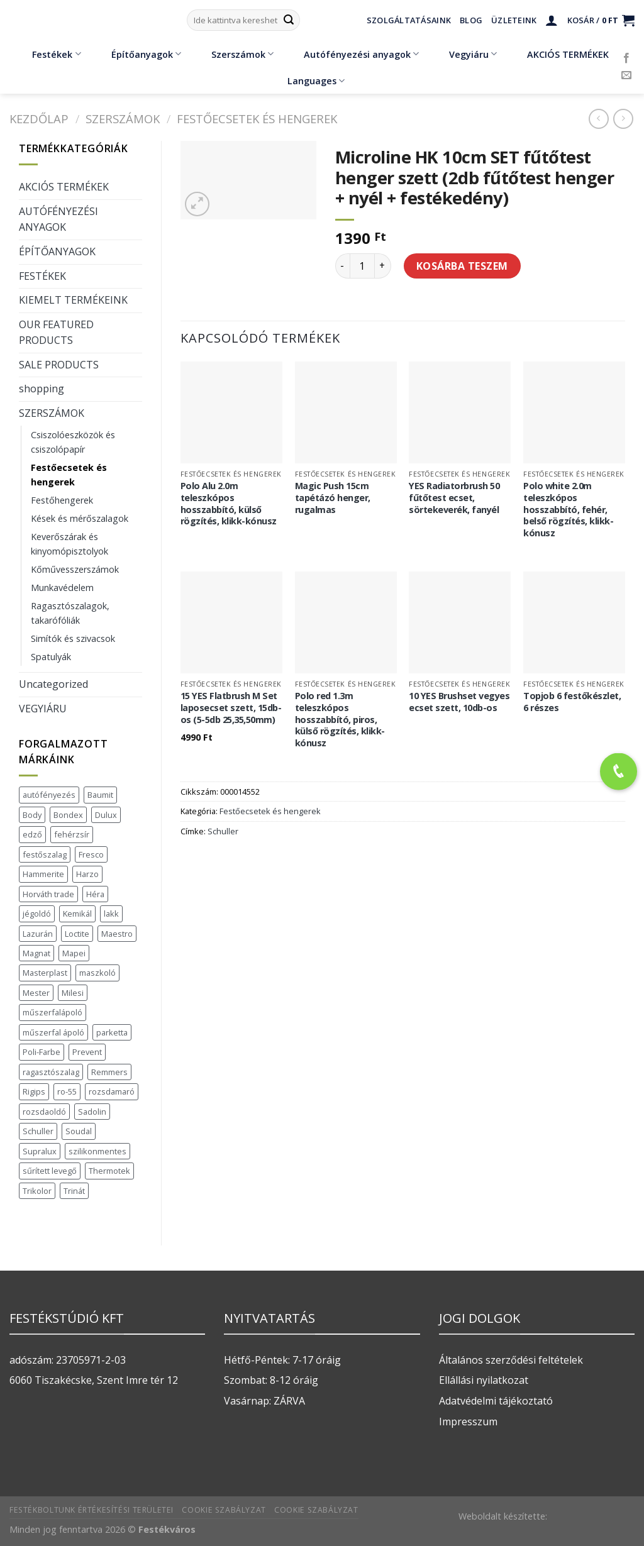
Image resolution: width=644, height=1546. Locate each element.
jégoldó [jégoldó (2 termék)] (37, 913)
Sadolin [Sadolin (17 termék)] (92, 1111)
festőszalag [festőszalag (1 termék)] (45, 854)
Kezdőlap (39, 118)
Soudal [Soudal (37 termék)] (78, 1131)
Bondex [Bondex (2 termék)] (68, 814)
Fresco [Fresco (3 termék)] (91, 854)
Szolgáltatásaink (409, 20)
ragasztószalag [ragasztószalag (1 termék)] (51, 1072)
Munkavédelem (62, 588)
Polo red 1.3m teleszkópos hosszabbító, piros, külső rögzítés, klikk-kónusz (340, 719)
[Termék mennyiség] (362, 266)
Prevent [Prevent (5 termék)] (87, 1051)
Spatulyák (51, 657)
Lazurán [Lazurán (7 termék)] (38, 933)
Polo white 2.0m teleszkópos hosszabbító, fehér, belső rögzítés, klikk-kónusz (568, 509)
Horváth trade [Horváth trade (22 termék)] (48, 894)
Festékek (47, 54)
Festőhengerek (62, 500)
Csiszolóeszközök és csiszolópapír (73, 442)
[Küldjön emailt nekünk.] (626, 75)
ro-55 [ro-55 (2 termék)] (67, 1091)
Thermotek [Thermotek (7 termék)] (109, 1170)
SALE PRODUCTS (59, 365)
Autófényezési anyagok (352, 54)
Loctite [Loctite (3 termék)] (77, 933)
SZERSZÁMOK (123, 118)
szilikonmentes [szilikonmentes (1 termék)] (97, 1151)
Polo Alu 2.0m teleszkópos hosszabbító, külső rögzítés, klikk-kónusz (228, 503)
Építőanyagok (137, 54)
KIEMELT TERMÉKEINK (73, 300)
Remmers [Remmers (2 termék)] (109, 1072)
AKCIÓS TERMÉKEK (559, 54)
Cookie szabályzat (223, 1510)
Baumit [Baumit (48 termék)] (100, 794)
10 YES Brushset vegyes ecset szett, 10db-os (459, 702)
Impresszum (468, 1421)
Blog (471, 20)
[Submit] (288, 20)
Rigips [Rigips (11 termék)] (34, 1091)
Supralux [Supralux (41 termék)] (40, 1151)
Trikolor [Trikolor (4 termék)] (37, 1190)
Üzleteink (513, 20)
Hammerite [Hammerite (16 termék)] (43, 874)
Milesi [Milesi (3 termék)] (73, 992)
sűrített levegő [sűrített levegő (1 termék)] (50, 1170)
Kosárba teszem (462, 266)
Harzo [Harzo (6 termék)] (87, 874)
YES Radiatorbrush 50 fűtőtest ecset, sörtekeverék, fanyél (454, 497)
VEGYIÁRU (43, 708)
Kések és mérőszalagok (79, 518)
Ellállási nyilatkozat (483, 1380)
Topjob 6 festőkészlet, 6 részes (572, 702)
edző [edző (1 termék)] (32, 834)
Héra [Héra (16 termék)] (95, 894)
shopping (41, 388)
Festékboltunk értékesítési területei (91, 1510)
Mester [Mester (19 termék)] (36, 992)
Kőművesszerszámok (75, 569)
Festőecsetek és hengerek (257, 118)
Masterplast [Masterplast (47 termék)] (45, 972)
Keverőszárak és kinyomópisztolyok (69, 544)
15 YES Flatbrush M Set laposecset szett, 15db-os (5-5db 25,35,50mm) (231, 707)
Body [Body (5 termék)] (32, 814)
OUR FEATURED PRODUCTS (56, 332)
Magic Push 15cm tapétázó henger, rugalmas (332, 497)
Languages (316, 81)
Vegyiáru (464, 54)
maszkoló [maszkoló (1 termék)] (97, 972)
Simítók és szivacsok (73, 638)
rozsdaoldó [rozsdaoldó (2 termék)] (44, 1111)
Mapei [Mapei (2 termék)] (74, 953)
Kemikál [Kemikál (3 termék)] (77, 913)
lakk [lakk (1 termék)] (111, 913)
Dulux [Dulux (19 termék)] (106, 814)
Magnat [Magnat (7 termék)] (36, 953)
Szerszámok (233, 54)
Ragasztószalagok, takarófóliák (70, 613)
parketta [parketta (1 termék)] (112, 1032)
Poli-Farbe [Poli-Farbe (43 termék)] (41, 1051)
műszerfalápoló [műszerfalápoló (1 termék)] (52, 1012)
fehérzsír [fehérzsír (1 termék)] (71, 834)
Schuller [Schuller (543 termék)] (38, 1131)
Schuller (223, 831)
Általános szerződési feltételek (511, 1360)
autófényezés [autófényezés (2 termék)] (49, 794)
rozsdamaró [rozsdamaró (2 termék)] (112, 1091)
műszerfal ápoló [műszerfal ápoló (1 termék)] (53, 1032)
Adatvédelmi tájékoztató (496, 1401)
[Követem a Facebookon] (626, 58)
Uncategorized (53, 684)
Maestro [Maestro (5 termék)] (117, 933)
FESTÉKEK (42, 276)
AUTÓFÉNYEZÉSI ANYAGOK (58, 219)
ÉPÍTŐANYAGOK (57, 251)
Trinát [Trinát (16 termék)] (74, 1190)
